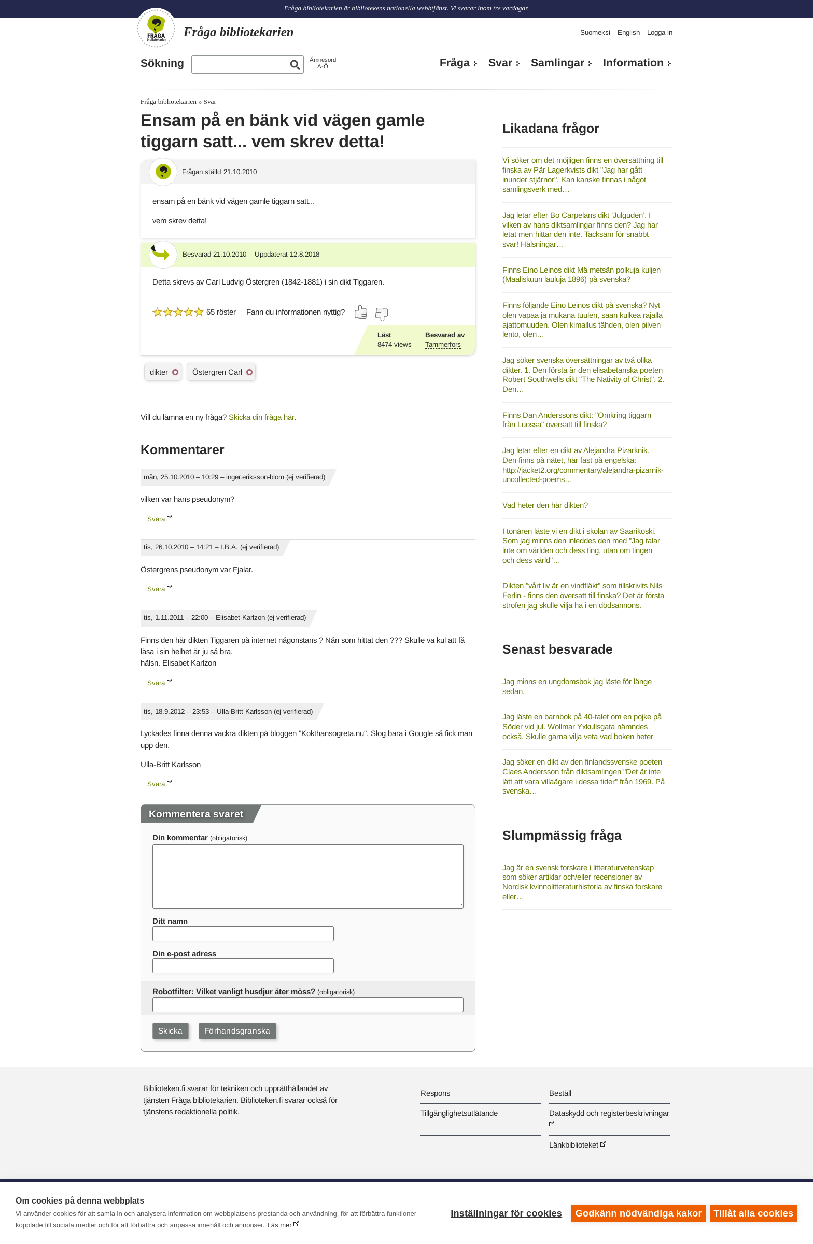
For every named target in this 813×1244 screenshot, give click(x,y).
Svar (500, 62)
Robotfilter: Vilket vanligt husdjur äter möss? (233, 991)
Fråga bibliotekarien (169, 101)
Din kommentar (180, 837)
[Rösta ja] (361, 312)
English (629, 32)
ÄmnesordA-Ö (323, 62)
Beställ (560, 1092)
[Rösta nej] (381, 314)
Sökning (162, 63)
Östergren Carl (217, 371)
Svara (156, 519)
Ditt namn (170, 920)
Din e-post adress (184, 953)
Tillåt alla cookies (753, 1213)
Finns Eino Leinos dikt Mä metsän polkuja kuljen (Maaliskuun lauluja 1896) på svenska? (581, 274)
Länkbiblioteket (573, 1144)
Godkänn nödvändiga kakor (637, 1213)
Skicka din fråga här (261, 417)
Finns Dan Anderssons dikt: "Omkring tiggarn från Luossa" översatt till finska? (576, 420)
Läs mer (280, 1225)
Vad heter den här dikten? (545, 505)
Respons (435, 1092)
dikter (159, 371)
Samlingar (557, 62)
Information (633, 62)
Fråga (455, 62)
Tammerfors (443, 344)
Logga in (659, 32)
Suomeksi (595, 32)
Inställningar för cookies (504, 1213)
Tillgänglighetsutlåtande (459, 1113)
